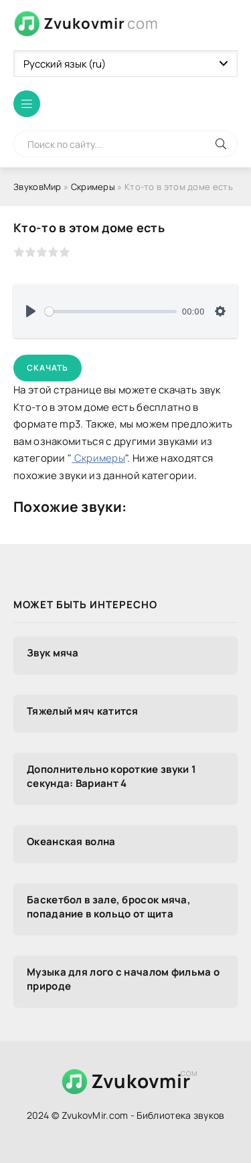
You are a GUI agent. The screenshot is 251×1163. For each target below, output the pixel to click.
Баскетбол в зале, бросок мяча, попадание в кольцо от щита (109, 907)
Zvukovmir (101, 23)
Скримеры (93, 187)
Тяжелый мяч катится (83, 711)
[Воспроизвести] (30, 311)
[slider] (111, 311)
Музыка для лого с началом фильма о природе (123, 979)
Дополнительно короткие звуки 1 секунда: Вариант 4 (111, 776)
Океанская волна (71, 841)
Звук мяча (53, 653)
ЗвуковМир (37, 187)
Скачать (47, 367)
